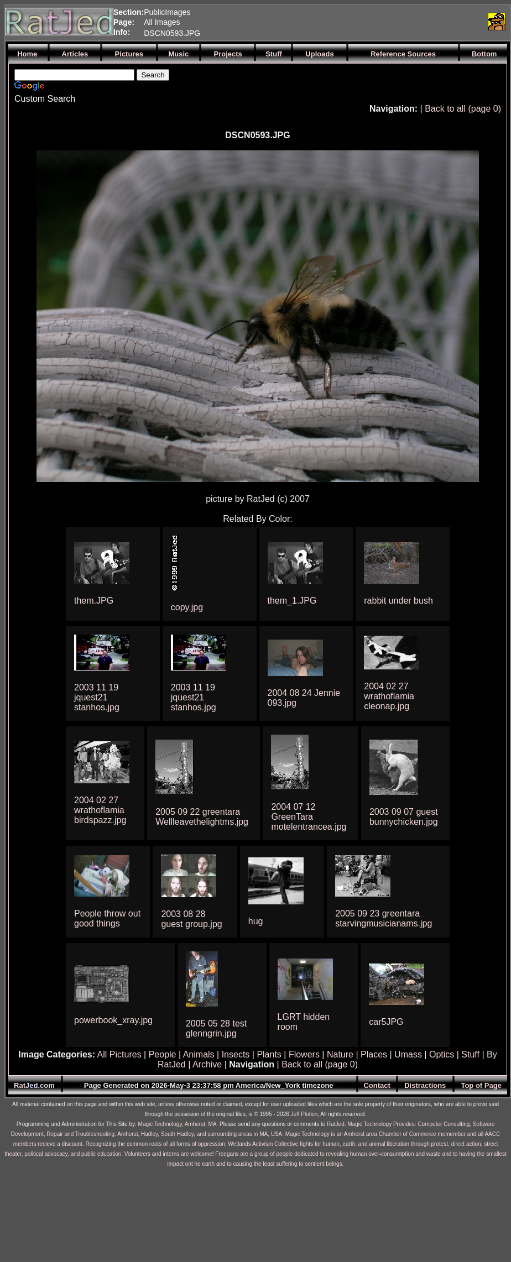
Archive (207, 1064)
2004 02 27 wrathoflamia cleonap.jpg (389, 696)
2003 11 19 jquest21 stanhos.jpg (96, 697)
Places (374, 1054)
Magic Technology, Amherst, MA (177, 1124)
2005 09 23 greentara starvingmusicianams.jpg (383, 918)
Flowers (304, 1054)
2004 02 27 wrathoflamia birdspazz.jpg (100, 810)
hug (255, 921)
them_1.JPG (292, 600)
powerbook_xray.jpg (113, 1020)
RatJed (336, 1124)
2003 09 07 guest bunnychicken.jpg (403, 816)
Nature (340, 1054)
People (162, 1054)
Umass (408, 1054)
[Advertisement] (353, 21)
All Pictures (119, 1054)
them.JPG (93, 600)
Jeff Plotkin (304, 1114)
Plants (269, 1054)
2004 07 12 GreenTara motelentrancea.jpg (308, 816)
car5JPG (386, 1022)
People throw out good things (107, 918)
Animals (199, 1054)
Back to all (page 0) (463, 108)
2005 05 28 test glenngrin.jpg (216, 1028)
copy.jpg (187, 607)
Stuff (470, 1054)
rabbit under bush (398, 600)
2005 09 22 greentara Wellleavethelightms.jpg (201, 816)
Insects (236, 1054)
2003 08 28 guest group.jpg (191, 919)
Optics (441, 1054)
